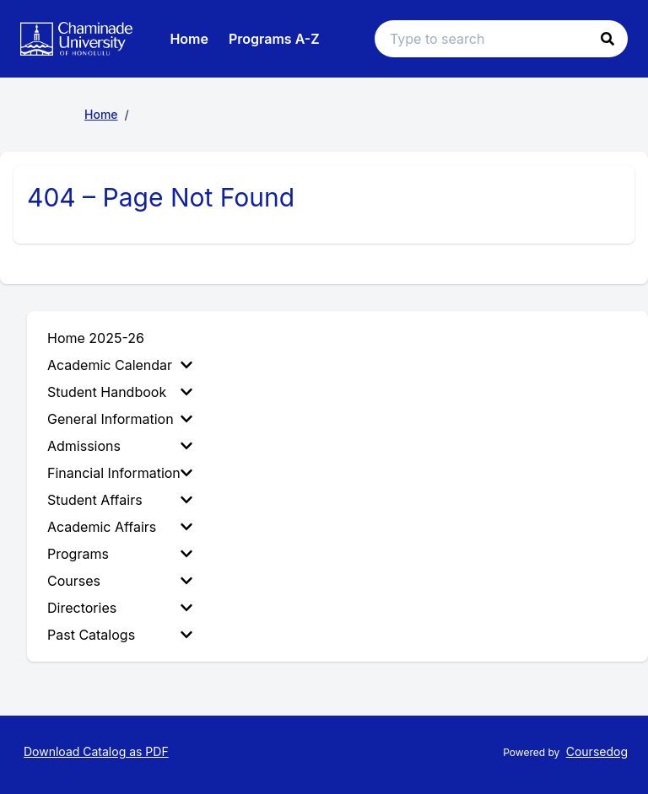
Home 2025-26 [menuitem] (95, 338)
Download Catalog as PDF (96, 751)
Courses (119, 580)
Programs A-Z (274, 38)
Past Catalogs (119, 634)
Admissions (119, 445)
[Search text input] (501, 38)
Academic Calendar (119, 365)
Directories (119, 607)
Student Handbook (119, 392)
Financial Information (119, 472)
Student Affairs (119, 499)
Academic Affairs (119, 526)
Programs (119, 553)
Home (189, 38)
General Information (119, 418)
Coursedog (597, 751)
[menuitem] (123, 364)
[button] (607, 39)
